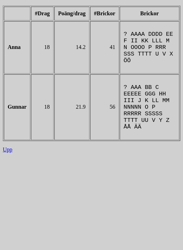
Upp (8, 166)
